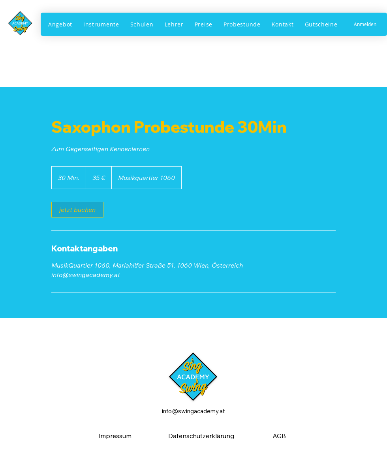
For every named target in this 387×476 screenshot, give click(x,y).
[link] (77, 209)
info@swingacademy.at (193, 411)
